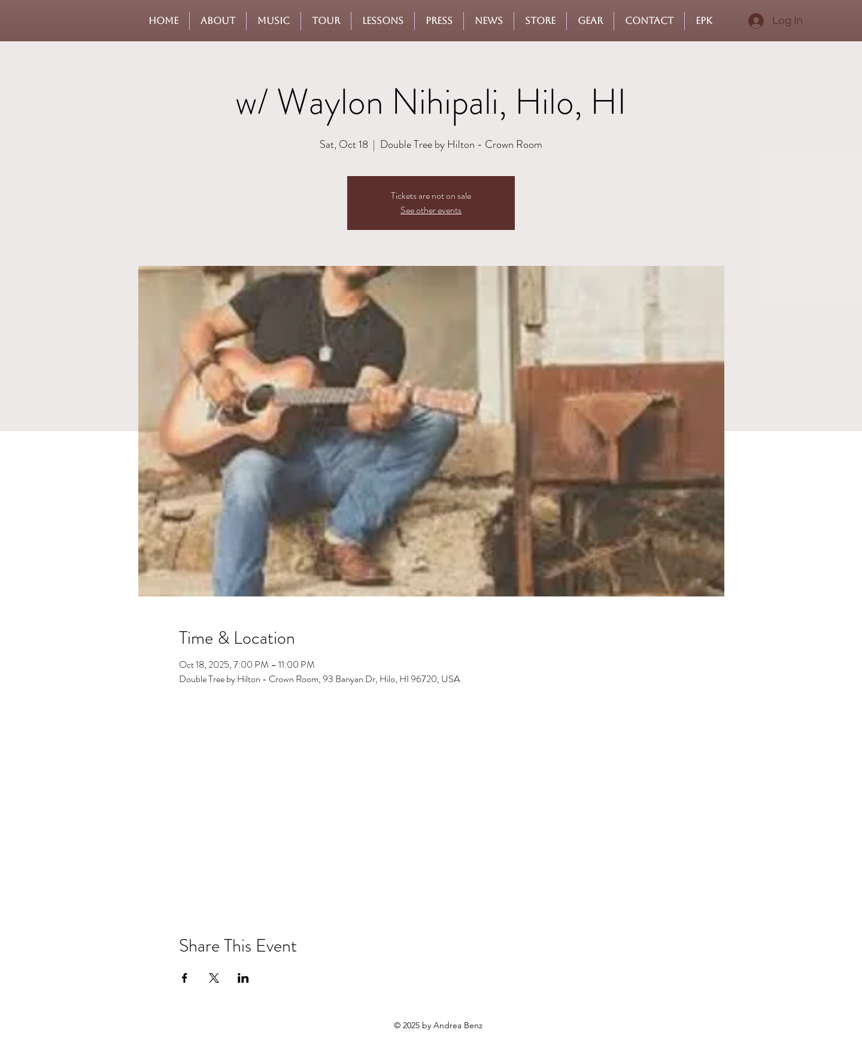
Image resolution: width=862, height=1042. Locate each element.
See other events (431, 210)
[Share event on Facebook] (184, 978)
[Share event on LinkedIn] (243, 978)
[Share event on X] (214, 978)
